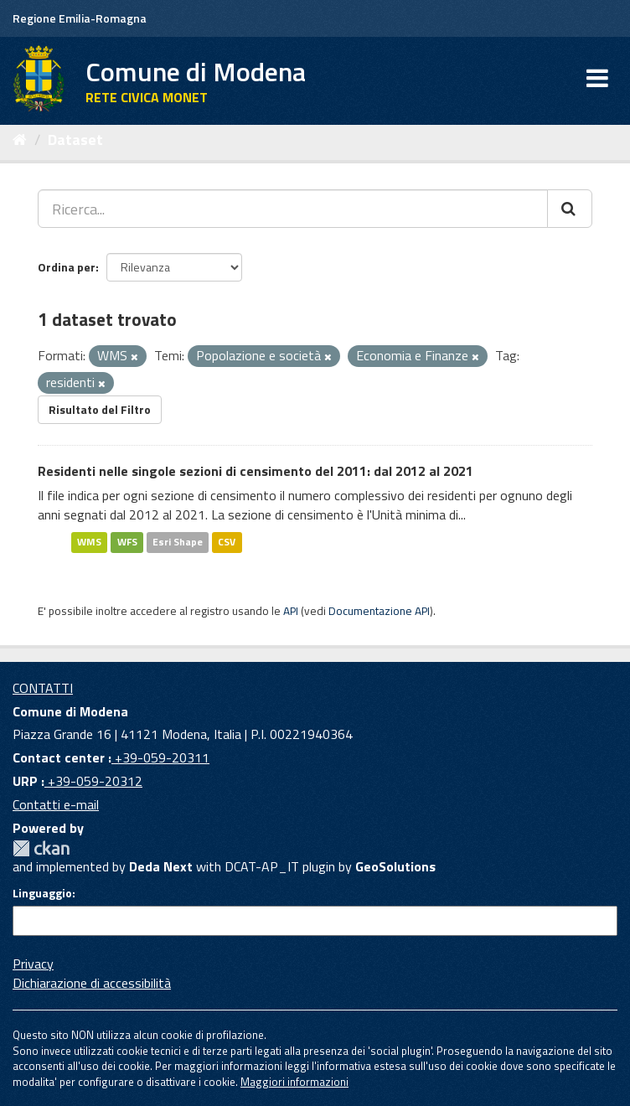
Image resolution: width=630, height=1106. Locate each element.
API (290, 610)
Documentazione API (379, 610)
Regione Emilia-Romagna (80, 18)
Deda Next (161, 866)
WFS (127, 542)
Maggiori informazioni (294, 1081)
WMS (89, 542)
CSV (226, 542)
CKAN (41, 848)
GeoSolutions (395, 866)
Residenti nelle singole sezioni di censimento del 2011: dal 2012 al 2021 (255, 471)
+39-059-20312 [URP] (93, 781)
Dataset (75, 139)
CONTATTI (43, 688)
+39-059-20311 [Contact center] (160, 757)
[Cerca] (569, 208)
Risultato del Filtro (100, 409)
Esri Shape (177, 542)
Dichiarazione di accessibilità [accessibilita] (92, 983)
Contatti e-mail (56, 804)
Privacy (33, 964)
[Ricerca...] (293, 208)
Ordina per (67, 267)
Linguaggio (42, 893)
